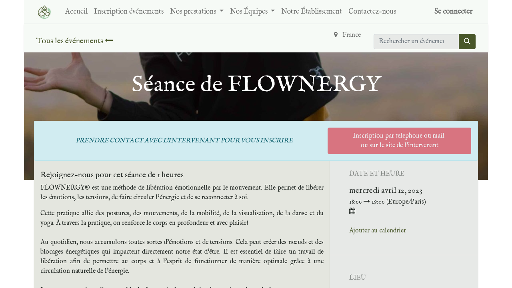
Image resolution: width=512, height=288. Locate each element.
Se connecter (453, 11)
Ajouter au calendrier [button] (377, 231)
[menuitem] (76, 11)
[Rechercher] (467, 41)
